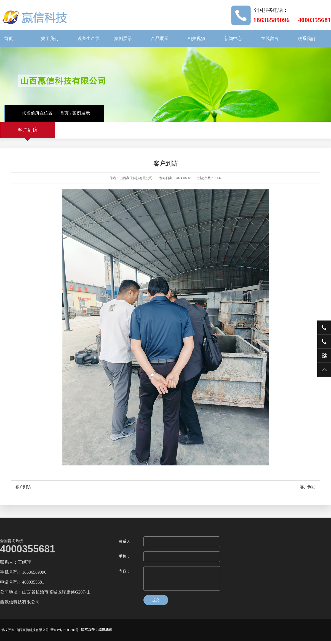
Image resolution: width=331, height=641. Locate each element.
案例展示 (123, 38)
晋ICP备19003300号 (64, 630)
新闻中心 (233, 38)
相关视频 (196, 38)
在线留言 (270, 38)
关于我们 (49, 38)
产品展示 (160, 38)
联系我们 (306, 38)
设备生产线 (89, 38)
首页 (8, 38)
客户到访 (28, 130)
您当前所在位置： (39, 113)
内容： (124, 571)
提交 (155, 600)
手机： (124, 556)
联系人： (126, 541)
